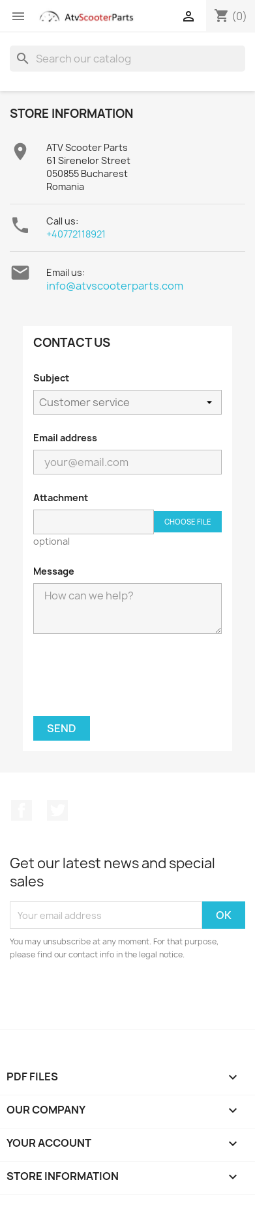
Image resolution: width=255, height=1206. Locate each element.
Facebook (21, 810)
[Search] (127, 59)
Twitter (57, 810)
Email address (65, 438)
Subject (51, 378)
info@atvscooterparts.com (114, 286)
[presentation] (128, 680)
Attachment (60, 497)
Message (53, 571)
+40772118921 (76, 234)
